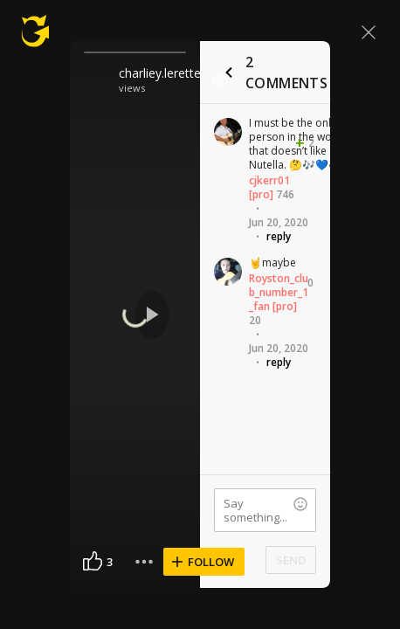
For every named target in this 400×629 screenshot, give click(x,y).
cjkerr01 (269, 180)
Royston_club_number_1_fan (278, 292)
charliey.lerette (160, 73)
